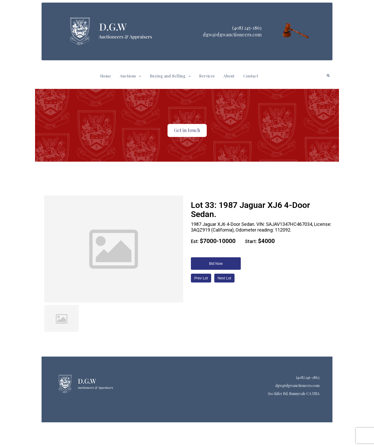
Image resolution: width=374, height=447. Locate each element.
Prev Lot (201, 278)
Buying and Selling (170, 75)
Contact (250, 75)
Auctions (130, 75)
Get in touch (187, 130)
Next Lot (224, 278)
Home (105, 75)
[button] (130, 76)
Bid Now (216, 263)
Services (207, 75)
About (229, 75)
